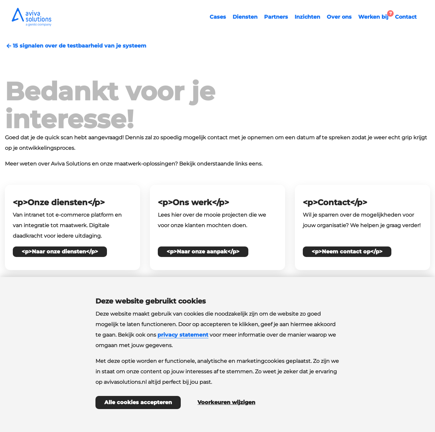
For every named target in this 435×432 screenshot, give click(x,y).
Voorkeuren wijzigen (226, 402)
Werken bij (375, 16)
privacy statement (182, 335)
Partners (276, 17)
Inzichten (307, 17)
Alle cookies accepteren (138, 402)
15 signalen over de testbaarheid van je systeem (75, 46)
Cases (218, 17)
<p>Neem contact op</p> (347, 251)
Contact (406, 17)
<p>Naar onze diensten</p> (60, 251)
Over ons (339, 17)
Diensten (245, 17)
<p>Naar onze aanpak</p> (203, 251)
